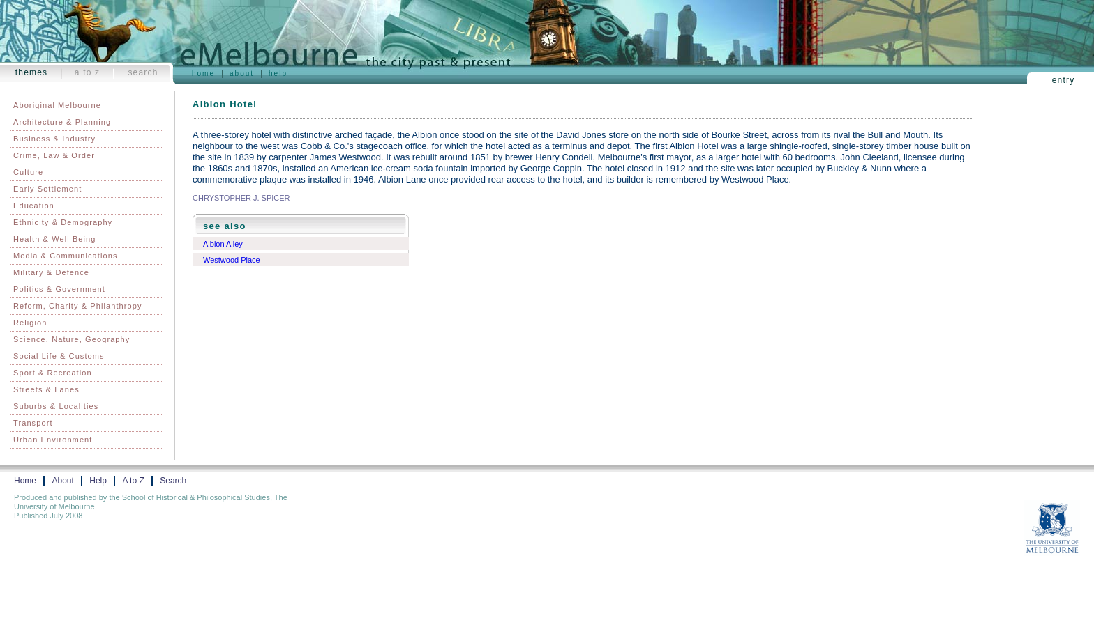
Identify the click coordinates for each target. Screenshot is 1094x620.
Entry (1063, 80)
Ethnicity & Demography (62, 222)
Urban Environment (52, 439)
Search (143, 72)
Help (278, 73)
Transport (33, 423)
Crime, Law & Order (54, 155)
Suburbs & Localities (55, 406)
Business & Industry (54, 138)
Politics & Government (59, 289)
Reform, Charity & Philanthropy (77, 306)
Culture (28, 172)
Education (33, 205)
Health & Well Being (54, 239)
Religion (30, 322)
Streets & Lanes (46, 389)
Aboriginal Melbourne (57, 105)
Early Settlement (47, 189)
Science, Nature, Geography (71, 339)
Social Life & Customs (59, 356)
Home (203, 73)
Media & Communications (65, 255)
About (242, 73)
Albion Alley (223, 244)
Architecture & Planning (62, 122)
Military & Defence (51, 272)
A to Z (87, 72)
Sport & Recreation (52, 373)
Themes (31, 72)
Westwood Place (231, 260)
